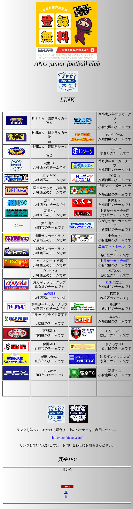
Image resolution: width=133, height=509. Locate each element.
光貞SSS (50, 293)
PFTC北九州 (114, 282)
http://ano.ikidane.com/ (67, 437)
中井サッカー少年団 (115, 261)
